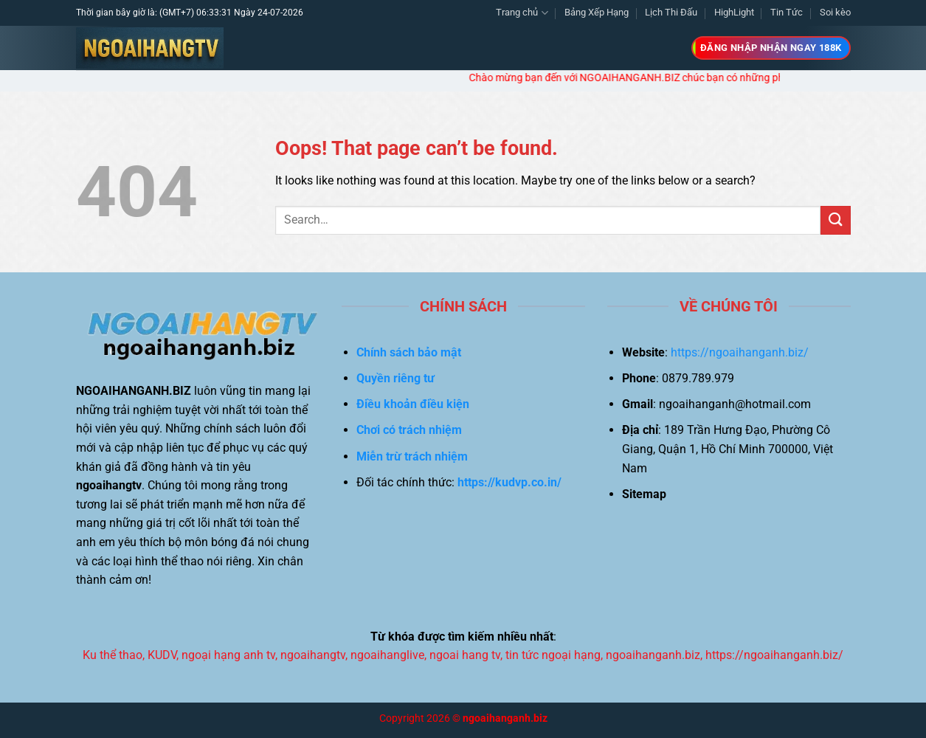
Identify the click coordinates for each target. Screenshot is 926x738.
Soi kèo (835, 12)
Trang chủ (521, 13)
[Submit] (835, 220)
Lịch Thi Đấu (671, 12)
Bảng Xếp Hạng (596, 12)
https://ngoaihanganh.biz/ (740, 352)
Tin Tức (786, 12)
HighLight (734, 12)
